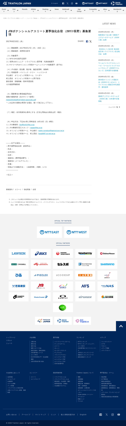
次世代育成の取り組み (37, 361)
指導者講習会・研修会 (60, 383)
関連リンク (81, 399)
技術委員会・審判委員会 (108, 385)
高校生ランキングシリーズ (86, 354)
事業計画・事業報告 (84, 383)
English (55, 3)
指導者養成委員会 (106, 383)
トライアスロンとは (60, 377)
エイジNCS (34, 354)
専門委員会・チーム (107, 373)
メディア (103, 337)
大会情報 (33, 337)
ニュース (9, 343)
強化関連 (27, 189)
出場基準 (10, 381)
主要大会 (33, 341)
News (57, 9)
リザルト (9, 340)
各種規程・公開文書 (84, 388)
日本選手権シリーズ (37, 352)
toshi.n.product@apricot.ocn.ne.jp (51, 131)
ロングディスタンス (60, 350)
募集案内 (9, 189)
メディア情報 (105, 348)
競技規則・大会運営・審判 (62, 381)
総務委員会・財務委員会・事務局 (110, 389)
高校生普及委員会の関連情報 (109, 396)
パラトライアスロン (60, 354)
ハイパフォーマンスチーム (62, 341)
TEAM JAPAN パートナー (85, 394)
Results (24, 9)
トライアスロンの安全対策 (15, 388)
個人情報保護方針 (68, 414)
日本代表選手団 (59, 363)
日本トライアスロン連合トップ (13, 18)
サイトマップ (40, 414)
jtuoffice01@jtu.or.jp (26, 125)
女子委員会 (104, 379)
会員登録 (10, 377)
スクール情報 (11, 383)
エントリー (33, 373)
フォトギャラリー (106, 341)
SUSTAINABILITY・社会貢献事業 (39, 358)
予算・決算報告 (82, 385)
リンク (53, 414)
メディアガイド (106, 350)
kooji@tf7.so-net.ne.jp (47, 134)
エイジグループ (35, 379)
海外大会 (33, 346)
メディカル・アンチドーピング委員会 (110, 393)
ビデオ (103, 343)
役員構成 (80, 379)
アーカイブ (81, 396)
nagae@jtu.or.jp (36, 128)
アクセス (80, 401)
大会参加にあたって (13, 373)
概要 (79, 377)
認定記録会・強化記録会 (38, 350)
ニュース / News (32, 18)
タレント (57, 348)
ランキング (80, 337)
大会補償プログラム (60, 385)
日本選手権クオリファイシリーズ (87, 349)
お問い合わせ (11, 414)
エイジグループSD (59, 357)
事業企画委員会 (106, 381)
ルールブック (11, 379)
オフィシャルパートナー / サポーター (87, 391)
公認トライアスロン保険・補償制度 (17, 391)
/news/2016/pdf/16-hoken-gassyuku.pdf (21, 100)
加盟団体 (80, 381)
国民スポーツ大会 (36, 348)
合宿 (34, 189)
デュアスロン (58, 352)
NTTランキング (82, 341)
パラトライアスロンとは (61, 379)
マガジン (104, 346)
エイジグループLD (59, 361)
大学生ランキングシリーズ (86, 352)
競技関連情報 (57, 373)
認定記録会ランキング (84, 357)
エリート (18, 189)
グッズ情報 (11, 385)
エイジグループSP (59, 359)
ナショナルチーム (59, 343)
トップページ (10, 337)
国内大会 (33, 343)
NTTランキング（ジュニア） (86, 343)
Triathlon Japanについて (85, 373)
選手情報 (56, 337)
